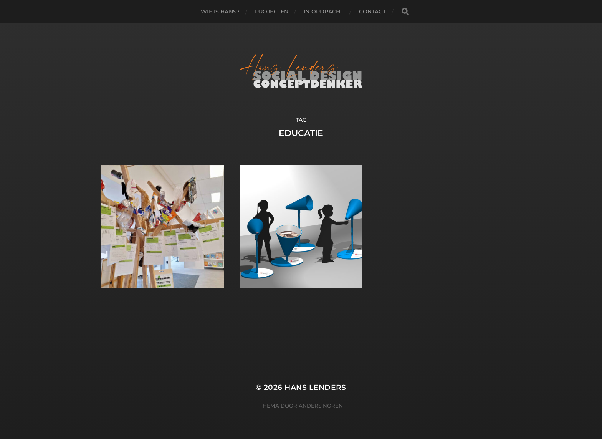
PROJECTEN (271, 11)
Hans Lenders (315, 387)
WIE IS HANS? (220, 11)
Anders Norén (321, 406)
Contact (372, 11)
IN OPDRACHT (324, 11)
